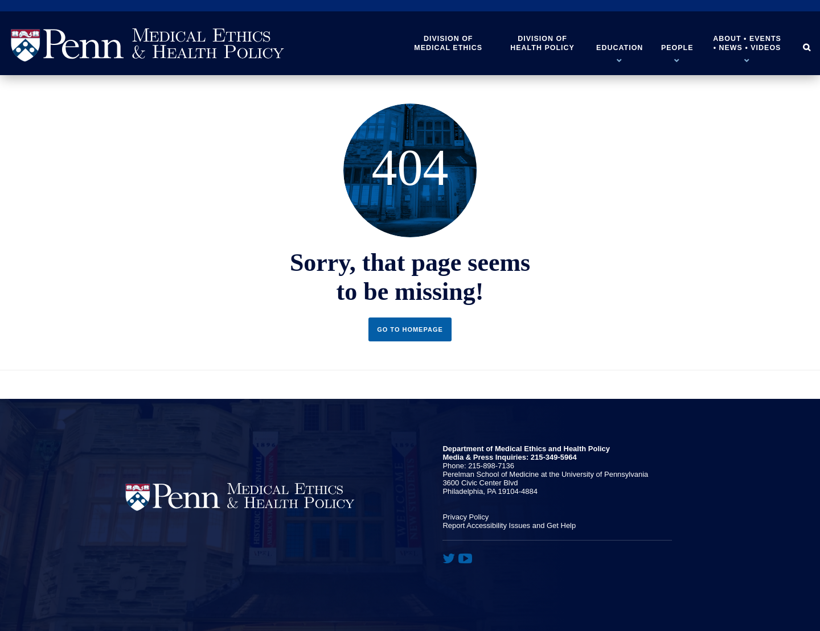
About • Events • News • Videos (747, 43)
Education (619, 48)
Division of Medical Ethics (448, 43)
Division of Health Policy (542, 43)
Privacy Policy (465, 517)
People (677, 48)
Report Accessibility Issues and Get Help (509, 525)
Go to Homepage (410, 329)
